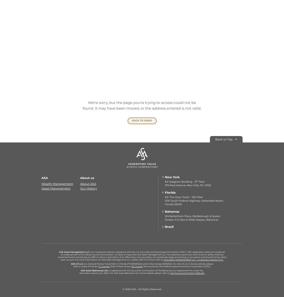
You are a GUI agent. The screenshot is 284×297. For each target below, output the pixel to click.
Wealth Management (57, 184)
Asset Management (55, 188)
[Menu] (51, 13)
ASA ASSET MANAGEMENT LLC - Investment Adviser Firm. (194, 260)
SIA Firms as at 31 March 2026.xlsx (187, 273)
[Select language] (228, 13)
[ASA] (142, 16)
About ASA (88, 184)
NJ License (137, 266)
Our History (88, 188)
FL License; (104, 266)
